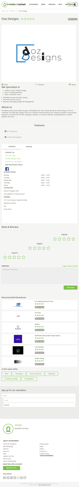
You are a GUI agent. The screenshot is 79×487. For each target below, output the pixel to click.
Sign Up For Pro (11, 468)
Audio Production (35, 374)
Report (72, 85)
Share (5, 85)
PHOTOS (29, 147)
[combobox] (39, 405)
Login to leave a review (69, 266)
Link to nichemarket (9, 461)
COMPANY (11, 147)
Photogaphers (29, 379)
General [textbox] (6, 405)
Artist (6, 374)
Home (4, 11)
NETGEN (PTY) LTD (45, 485)
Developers (19, 374)
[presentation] (18, 411)
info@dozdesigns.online (13, 159)
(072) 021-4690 (10, 155)
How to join (7, 459)
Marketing (51, 374)
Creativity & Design (11, 379)
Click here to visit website (13, 162)
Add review (70, 287)
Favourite (39, 85)
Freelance (12, 11)
